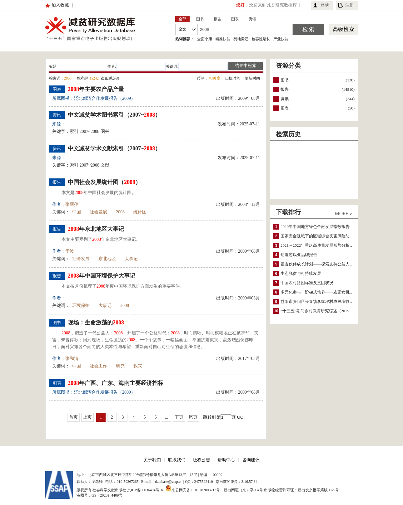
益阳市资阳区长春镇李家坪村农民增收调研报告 (323, 301)
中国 (76, 212)
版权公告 (201, 460)
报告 (285, 89)
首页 (73, 417)
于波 (69, 251)
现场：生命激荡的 (96, 322)
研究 (120, 366)
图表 (285, 108)
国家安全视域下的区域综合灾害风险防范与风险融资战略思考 (335, 236)
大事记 (131, 258)
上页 (87, 417)
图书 (285, 80)
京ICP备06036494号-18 (145, 490)
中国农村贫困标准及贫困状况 (307, 282)
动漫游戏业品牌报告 (299, 254)
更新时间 (252, 78)
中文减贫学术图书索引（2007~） (114, 115)
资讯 (285, 98)
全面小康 (204, 39)
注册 (349, 5)
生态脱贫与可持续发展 (301, 273)
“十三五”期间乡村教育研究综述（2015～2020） (323, 310)
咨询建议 (251, 460)
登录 (324, 5)
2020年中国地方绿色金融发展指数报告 (315, 226)
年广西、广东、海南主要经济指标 (115, 383)
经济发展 (81, 258)
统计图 (140, 212)
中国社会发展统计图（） (104, 182)
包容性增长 (260, 39)
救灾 (137, 366)
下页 (179, 417)
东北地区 (107, 258)
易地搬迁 (240, 39)
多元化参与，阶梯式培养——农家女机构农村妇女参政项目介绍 (337, 292)
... (166, 417)
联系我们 (177, 460)
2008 (120, 212)
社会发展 (98, 212)
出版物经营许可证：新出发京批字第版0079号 (301, 490)
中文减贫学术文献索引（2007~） (114, 148)
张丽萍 (71, 204)
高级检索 (343, 29)
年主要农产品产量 (96, 89)
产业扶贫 (280, 39)
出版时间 (232, 78)
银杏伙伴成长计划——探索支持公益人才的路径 (323, 264)
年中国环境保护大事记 (101, 276)
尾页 (193, 417)
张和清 (71, 358)
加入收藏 (60, 5)
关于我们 (152, 460)
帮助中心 (226, 460)
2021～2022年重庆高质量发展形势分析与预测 (321, 245)
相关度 (214, 78)
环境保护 (81, 305)
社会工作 (98, 366)
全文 (182, 29)
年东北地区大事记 (96, 229)
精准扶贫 (222, 39)
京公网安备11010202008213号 (192, 488)
